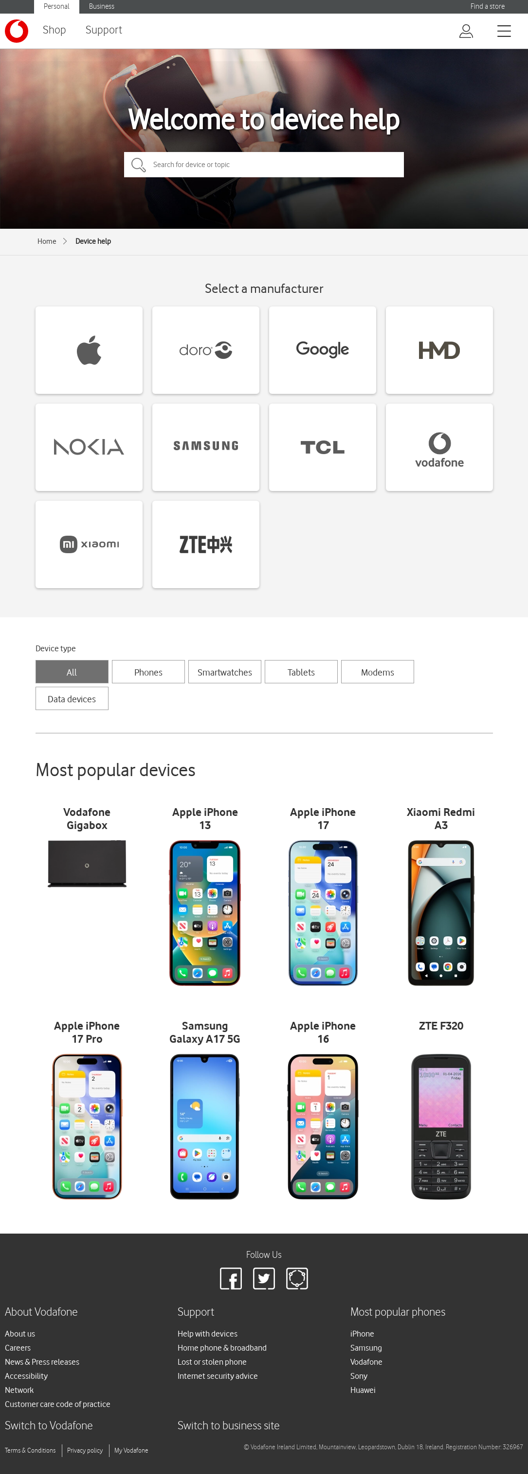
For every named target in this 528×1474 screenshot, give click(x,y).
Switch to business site (229, 1426)
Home (46, 241)
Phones (148, 672)
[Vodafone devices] (439, 447)
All (72, 672)
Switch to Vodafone (49, 1426)
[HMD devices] (439, 350)
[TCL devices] (322, 447)
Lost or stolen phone (212, 1362)
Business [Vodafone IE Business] (101, 6)
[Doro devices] (205, 350)
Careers (18, 1348)
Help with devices (207, 1333)
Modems (377, 672)
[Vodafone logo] (16, 31)
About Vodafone (41, 1312)
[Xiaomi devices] (89, 544)
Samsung (366, 1348)
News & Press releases (42, 1362)
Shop (54, 30)
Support (104, 30)
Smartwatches (225, 672)
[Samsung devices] (205, 447)
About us (20, 1333)
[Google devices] (322, 350)
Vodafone (366, 1362)
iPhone (362, 1333)
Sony (358, 1376)
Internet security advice (218, 1376)
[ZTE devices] (205, 544)
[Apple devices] (89, 350)
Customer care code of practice (57, 1404)
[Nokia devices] (89, 447)
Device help (93, 241)
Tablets (301, 672)
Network (19, 1390)
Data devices (72, 699)
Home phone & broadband (222, 1348)
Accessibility (26, 1376)
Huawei (363, 1390)
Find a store (488, 6)
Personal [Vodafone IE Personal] (57, 6)
